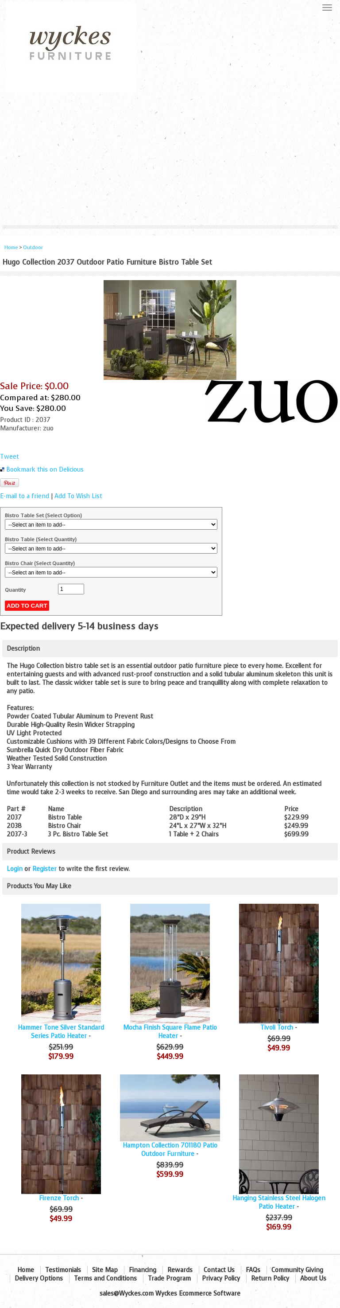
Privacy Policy (221, 1278)
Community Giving (297, 1270)
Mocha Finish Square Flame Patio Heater (170, 1031)
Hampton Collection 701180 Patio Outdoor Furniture (170, 1149)
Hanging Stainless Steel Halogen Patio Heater (278, 1202)
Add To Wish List (78, 496)
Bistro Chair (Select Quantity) (40, 563)
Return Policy (270, 1278)
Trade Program (169, 1278)
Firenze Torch (59, 1198)
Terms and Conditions (105, 1278)
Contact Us (219, 1270)
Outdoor (33, 247)
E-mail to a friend (24, 496)
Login (15, 869)
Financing (142, 1270)
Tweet (9, 457)
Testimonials (63, 1270)
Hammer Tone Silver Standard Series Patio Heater (61, 1031)
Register (44, 869)
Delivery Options (39, 1278)
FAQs (253, 1270)
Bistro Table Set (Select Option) (43, 515)
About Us (313, 1278)
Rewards (180, 1270)
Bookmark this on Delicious (45, 469)
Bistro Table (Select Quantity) (41, 539)
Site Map (105, 1270)
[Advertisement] (170, 159)
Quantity (15, 589)
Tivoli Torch (276, 1027)
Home (11, 247)
